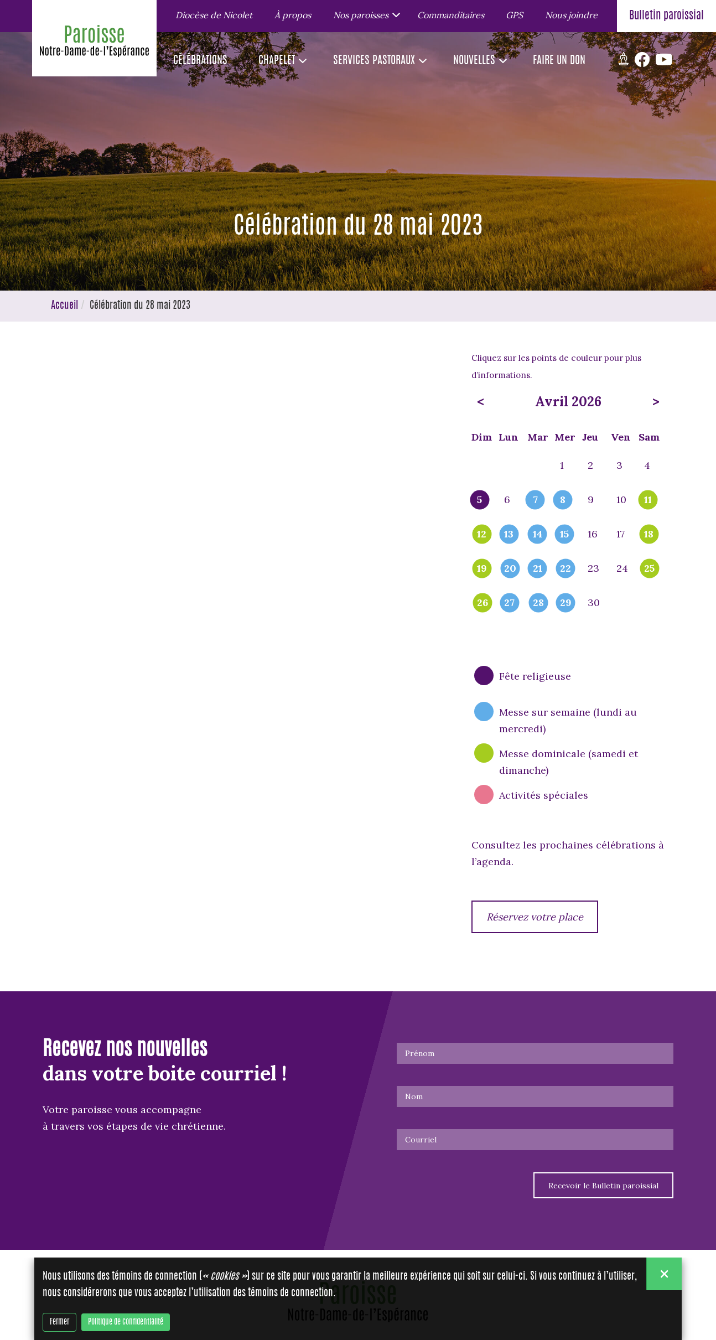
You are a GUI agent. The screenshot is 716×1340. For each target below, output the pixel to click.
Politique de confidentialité (125, 1322)
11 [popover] (648, 500)
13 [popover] (508, 534)
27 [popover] (509, 603)
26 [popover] (482, 603)
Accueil (64, 306)
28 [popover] (538, 603)
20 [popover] (510, 569)
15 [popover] (564, 534)
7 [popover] (535, 500)
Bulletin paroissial (666, 16)
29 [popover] (566, 603)
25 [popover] (649, 569)
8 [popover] (562, 500)
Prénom (419, 1053)
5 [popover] (479, 500)
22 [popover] (565, 569)
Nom (414, 1096)
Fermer (59, 1322)
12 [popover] (481, 534)
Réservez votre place (534, 916)
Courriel (421, 1140)
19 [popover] (482, 569)
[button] (364, 14)
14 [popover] (537, 534)
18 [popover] (648, 534)
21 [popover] (537, 569)
